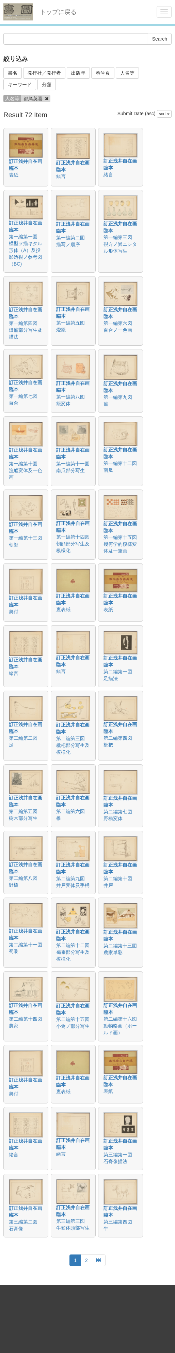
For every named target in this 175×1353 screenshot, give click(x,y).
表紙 (13, 175)
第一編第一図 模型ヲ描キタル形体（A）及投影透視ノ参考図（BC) (25, 250)
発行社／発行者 (44, 73)
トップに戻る (58, 12)
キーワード (20, 84)
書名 (12, 73)
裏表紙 (63, 609)
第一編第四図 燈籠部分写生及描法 (25, 330)
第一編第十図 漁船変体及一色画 (25, 470)
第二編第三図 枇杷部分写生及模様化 (73, 745)
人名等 (127, 73)
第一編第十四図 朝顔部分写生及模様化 (75, 543)
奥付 (13, 611)
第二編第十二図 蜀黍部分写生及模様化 (75, 952)
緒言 (61, 176)
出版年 (78, 73)
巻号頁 (103, 73)
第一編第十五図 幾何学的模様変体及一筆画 (123, 544)
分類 (46, 84)
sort (164, 113)
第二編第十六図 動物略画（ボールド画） (123, 1025)
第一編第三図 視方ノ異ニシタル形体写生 (120, 244)
